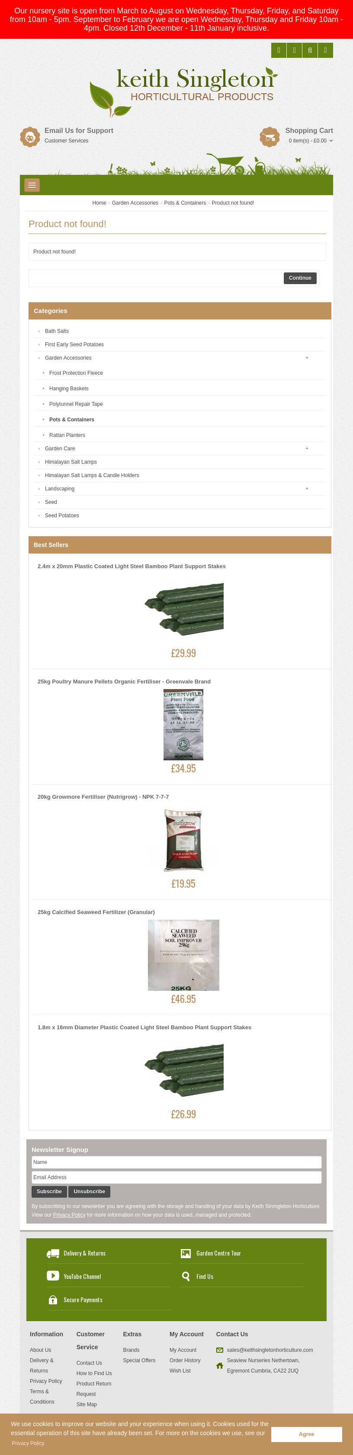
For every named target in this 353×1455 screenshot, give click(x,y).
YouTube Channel (82, 1276)
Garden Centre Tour (218, 1252)
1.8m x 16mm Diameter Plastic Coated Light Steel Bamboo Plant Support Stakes (144, 1027)
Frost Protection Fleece (76, 373)
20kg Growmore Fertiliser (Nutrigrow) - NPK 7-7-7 (103, 797)
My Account (183, 1350)
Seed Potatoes (62, 515)
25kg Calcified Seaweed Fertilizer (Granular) (96, 912)
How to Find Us (94, 1373)
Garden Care (60, 449)
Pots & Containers (185, 203)
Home (99, 203)
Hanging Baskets (69, 389)
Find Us (204, 1276)
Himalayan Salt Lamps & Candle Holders (92, 475)
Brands (131, 1350)
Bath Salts (57, 331)
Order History (185, 1360)
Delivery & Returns (85, 1252)
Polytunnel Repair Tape (76, 404)
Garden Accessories (135, 203)
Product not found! (233, 203)
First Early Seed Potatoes (74, 345)
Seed (51, 502)
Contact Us (89, 1363)
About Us (40, 1350)
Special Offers (139, 1360)
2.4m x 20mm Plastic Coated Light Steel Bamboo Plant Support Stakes (132, 566)
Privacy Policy (69, 1215)
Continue (300, 278)
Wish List (180, 1371)
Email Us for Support (79, 130)
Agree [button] (306, 1434)
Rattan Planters (67, 435)
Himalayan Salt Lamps (71, 462)
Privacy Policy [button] (28, 1443)
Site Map (87, 1404)
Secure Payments (83, 1299)
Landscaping (59, 489)
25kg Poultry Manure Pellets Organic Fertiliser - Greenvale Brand (124, 681)
